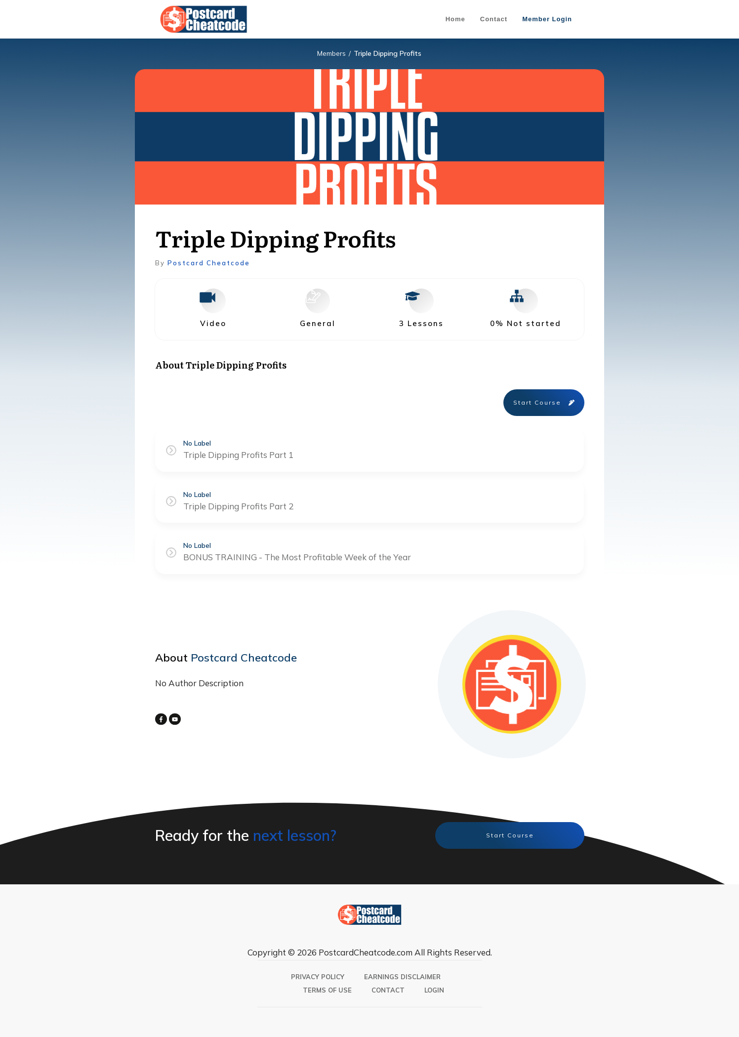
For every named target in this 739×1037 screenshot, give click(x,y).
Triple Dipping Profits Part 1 (238, 455)
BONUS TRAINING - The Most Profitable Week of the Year (297, 557)
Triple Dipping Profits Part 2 (238, 506)
